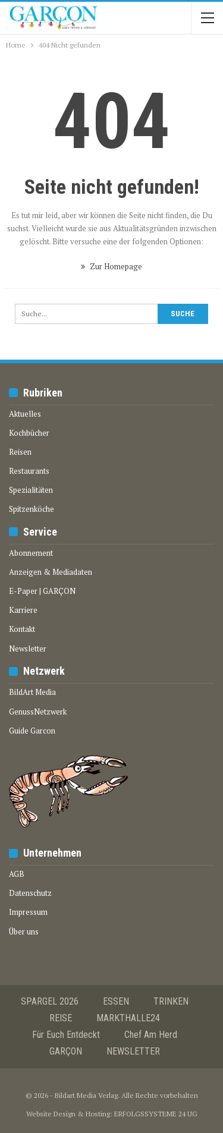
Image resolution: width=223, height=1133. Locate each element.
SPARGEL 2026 (49, 1001)
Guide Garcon (32, 730)
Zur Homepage (111, 266)
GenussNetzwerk (38, 711)
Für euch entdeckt (66, 1034)
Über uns (24, 931)
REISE (60, 1018)
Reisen (20, 451)
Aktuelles (25, 413)
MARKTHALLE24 (128, 1018)
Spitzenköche (31, 508)
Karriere (23, 610)
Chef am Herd (150, 1034)
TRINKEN (171, 1001)
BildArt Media (32, 692)
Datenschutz (30, 892)
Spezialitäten (31, 489)
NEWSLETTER (133, 1051)
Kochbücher (29, 432)
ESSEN (116, 1001)
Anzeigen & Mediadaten (50, 571)
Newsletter (27, 648)
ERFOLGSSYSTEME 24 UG (155, 1113)
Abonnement (31, 552)
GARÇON (65, 1051)
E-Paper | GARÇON (42, 591)
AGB (16, 873)
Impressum (28, 912)
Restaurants (29, 470)
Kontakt (22, 629)
